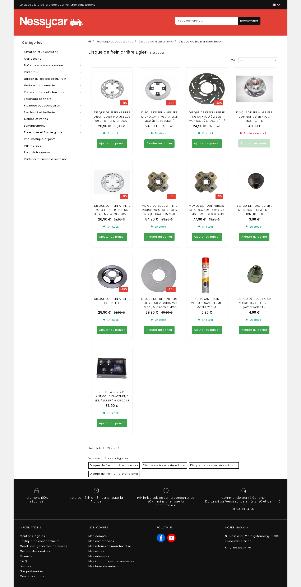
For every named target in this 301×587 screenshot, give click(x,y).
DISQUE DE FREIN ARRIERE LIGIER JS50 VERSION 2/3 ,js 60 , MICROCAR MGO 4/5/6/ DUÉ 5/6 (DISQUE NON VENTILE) (159, 231)
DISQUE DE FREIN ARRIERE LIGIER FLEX (112, 225)
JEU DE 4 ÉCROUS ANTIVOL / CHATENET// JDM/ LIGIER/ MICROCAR (112, 282)
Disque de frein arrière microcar (114, 351)
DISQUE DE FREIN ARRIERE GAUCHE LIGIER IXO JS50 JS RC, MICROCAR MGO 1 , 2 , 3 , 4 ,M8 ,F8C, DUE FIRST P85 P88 (112, 176)
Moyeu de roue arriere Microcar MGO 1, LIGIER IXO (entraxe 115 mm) (159, 172)
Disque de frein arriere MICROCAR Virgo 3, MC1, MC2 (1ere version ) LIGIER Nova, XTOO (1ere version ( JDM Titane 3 (159, 120)
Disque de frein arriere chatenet (114, 359)
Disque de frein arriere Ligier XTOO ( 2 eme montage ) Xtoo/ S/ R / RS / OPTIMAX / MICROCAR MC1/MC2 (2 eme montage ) (207, 122)
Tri (233, 60)
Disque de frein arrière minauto (214, 351)
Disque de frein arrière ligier (164, 351)
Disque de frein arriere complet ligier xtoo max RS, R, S (254, 116)
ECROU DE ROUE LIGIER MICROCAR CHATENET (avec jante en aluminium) (254, 229)
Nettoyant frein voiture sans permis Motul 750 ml (206, 227)
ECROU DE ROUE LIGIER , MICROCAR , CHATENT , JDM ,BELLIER (254, 172)
